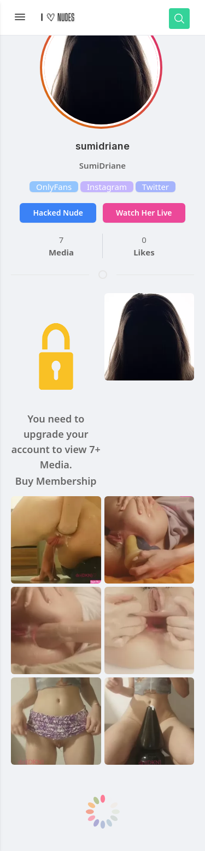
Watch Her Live (144, 212)
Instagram (107, 186)
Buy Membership (56, 480)
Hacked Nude (58, 212)
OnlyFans (54, 186)
